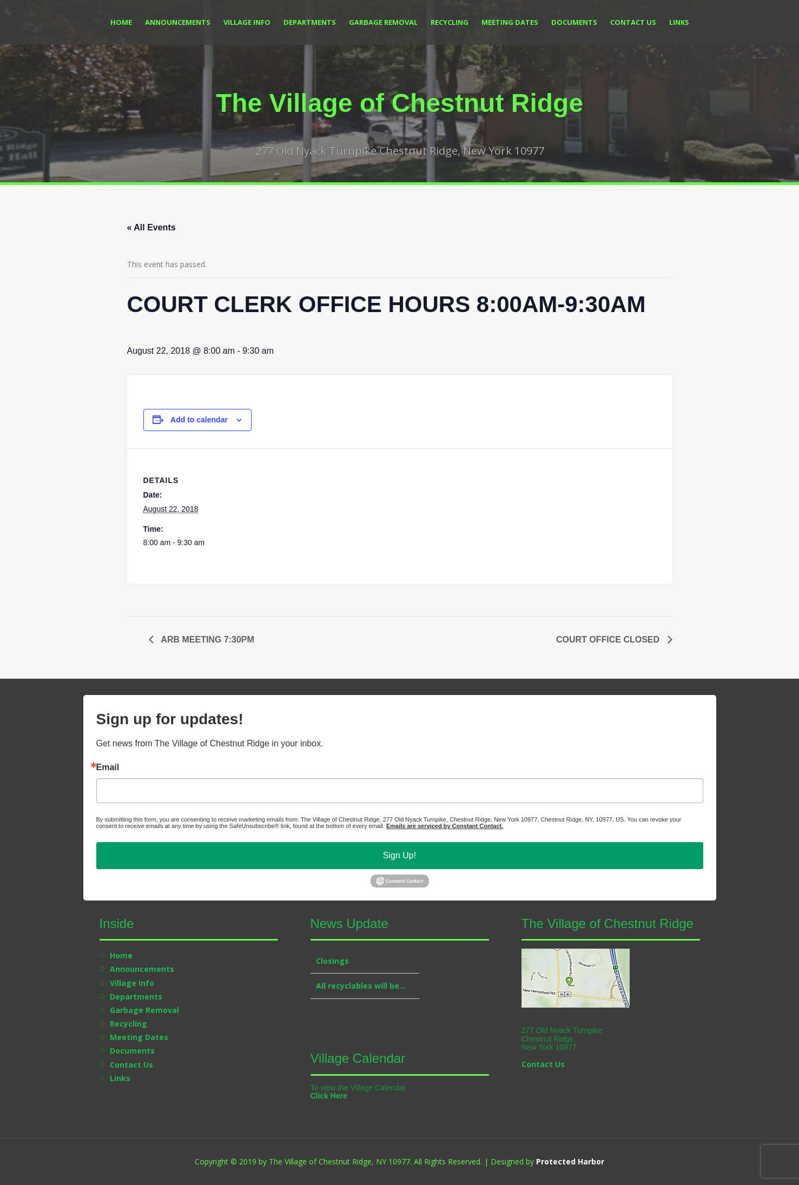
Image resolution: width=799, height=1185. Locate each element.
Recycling (449, 22)
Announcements (177, 22)
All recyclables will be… (361, 986)
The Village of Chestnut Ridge (399, 103)
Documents (574, 22)
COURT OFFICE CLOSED (609, 639)
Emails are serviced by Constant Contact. (444, 826)
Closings (332, 961)
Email (108, 767)
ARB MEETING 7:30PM (206, 639)
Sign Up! (399, 855)
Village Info (246, 22)
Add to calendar (199, 419)
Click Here (329, 1095)
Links (679, 22)
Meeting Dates (509, 22)
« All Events (151, 227)
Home (121, 22)
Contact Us (633, 22)
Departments (309, 22)
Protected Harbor (570, 1161)
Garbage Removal (383, 22)
